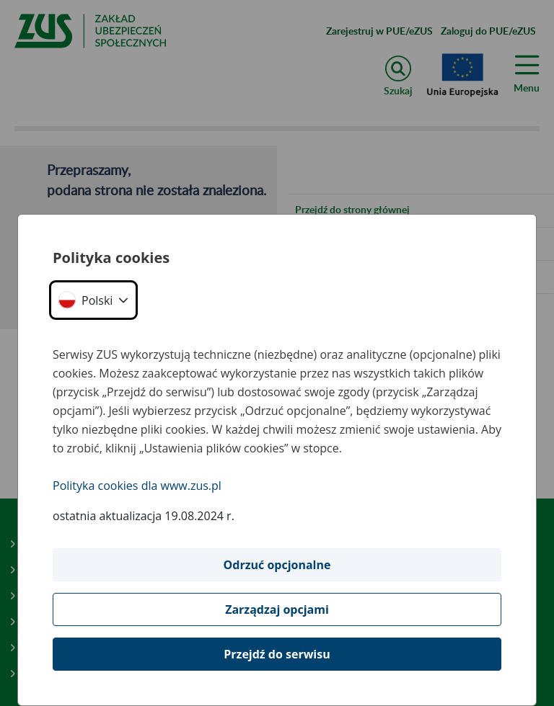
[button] (93, 300)
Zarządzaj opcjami (277, 609)
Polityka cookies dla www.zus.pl (137, 485)
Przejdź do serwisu (277, 654)
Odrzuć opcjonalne (277, 565)
